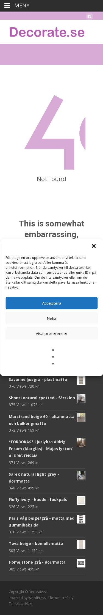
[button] (94, 246)
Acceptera (51, 303)
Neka (51, 318)
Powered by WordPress (27, 597)
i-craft (64, 597)
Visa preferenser (52, 333)
